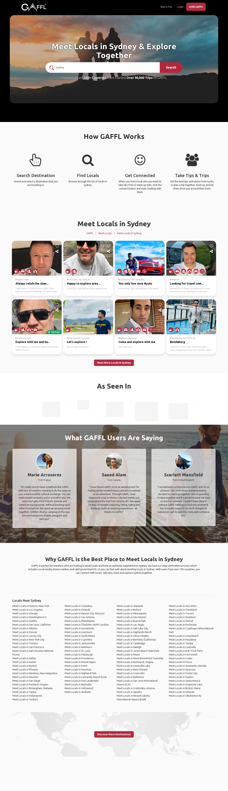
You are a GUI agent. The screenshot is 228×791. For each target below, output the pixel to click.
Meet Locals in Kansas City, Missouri (84, 613)
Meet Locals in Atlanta (24, 628)
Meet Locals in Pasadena (182, 639)
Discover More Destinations (114, 734)
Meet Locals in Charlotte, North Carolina (87, 624)
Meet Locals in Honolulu (78, 669)
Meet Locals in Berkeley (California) (136, 639)
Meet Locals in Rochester (183, 624)
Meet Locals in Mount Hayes (80, 662)
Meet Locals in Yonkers (25, 699)
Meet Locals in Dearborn (182, 617)
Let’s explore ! (77, 342)
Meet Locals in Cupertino (78, 639)
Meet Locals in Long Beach (183, 635)
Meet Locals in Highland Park (80, 673)
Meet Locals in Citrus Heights (133, 635)
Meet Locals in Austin (24, 662)
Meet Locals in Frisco (180, 662)
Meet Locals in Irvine (76, 665)
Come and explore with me (136, 342)
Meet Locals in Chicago (25, 613)
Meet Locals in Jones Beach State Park (138, 650)
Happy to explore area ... (84, 283)
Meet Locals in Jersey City (26, 635)
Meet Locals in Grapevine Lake (185, 684)
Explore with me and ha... (32, 342)
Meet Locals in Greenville (131, 673)
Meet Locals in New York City (28, 639)
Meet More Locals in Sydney (114, 362)
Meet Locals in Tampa (24, 692)
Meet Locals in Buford (129, 609)
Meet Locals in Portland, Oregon (30, 684)
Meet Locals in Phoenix (25, 669)
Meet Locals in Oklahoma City (185, 695)
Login (180, 6)
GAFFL (89, 233)
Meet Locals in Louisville (182, 647)
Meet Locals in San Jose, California (31, 624)
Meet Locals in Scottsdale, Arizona (136, 688)
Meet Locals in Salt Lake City (132, 628)
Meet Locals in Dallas (24, 658)
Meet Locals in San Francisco (28, 647)
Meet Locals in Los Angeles (27, 609)
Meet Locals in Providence (79, 658)
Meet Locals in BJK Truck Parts (186, 650)
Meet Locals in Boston (24, 665)
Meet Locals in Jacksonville (80, 643)
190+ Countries (95, 77)
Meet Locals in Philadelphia (80, 621)
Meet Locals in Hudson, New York (30, 606)
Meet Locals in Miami (128, 654)
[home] (34, 7)
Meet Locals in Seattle (24, 621)
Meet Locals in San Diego (26, 680)
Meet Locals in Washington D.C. (29, 617)
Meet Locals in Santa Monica (184, 680)
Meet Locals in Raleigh (129, 647)
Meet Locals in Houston (25, 677)
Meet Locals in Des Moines (131, 617)
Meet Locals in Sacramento (79, 628)
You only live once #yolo (135, 283)
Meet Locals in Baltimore (78, 647)
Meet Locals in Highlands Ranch (134, 632)
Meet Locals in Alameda (130, 606)
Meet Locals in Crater (180, 658)
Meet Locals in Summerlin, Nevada (187, 665)
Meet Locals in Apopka (129, 692)
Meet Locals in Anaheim (78, 692)
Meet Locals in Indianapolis (27, 695)
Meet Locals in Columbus (78, 606)
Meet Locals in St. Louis (77, 650)
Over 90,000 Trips (139, 77)
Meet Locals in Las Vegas (130, 624)
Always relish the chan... (31, 283)
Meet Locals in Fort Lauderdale (82, 680)
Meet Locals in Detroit (181, 621)
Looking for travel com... (187, 283)
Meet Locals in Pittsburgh (79, 654)
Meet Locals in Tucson (181, 613)
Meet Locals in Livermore (78, 632)
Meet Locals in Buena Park (131, 621)
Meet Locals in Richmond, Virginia (135, 662)
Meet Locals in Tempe (181, 643)
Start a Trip (166, 6)
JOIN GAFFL (196, 6)
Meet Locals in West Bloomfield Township (140, 658)
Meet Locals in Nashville (78, 684)
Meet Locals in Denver (24, 632)
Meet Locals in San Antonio (80, 617)
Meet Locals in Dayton (181, 677)
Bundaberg (177, 342)
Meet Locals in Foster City (183, 673)
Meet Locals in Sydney (114, 223)
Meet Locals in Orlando (77, 609)
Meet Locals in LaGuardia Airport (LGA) (86, 677)
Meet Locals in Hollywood (79, 688)
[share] (57, 251)
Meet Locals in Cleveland (183, 609)
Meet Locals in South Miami (80, 635)
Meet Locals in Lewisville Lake (133, 665)
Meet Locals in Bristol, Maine (185, 688)
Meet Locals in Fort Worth (183, 654)
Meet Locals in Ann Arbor (183, 606)
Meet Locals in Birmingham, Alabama (32, 688)
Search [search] (171, 67)
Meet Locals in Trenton (25, 643)
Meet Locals (105, 233)
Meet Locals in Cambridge (131, 643)
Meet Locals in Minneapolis (132, 613)
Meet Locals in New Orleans (132, 669)
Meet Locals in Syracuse (182, 669)
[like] (57, 246)
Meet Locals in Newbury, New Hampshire (34, 673)
